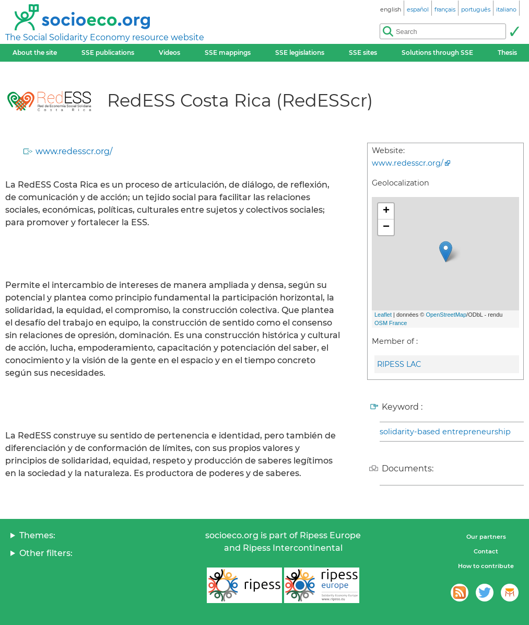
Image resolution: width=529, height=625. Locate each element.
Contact (486, 551)
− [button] (386, 227)
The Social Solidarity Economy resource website (104, 37)
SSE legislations (299, 52)
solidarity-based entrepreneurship (445, 431)
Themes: (37, 535)
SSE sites (363, 52)
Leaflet (383, 314)
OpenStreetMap (446, 314)
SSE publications (107, 52)
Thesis (507, 52)
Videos (169, 52)
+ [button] (386, 211)
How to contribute (486, 566)
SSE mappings (228, 52)
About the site (35, 52)
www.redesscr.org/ (74, 151)
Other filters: (46, 553)
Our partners (486, 536)
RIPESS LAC (399, 364)
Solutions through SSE (437, 52)
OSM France (390, 323)
